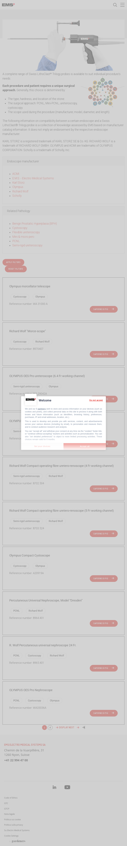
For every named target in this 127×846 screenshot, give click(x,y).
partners (42, 409)
